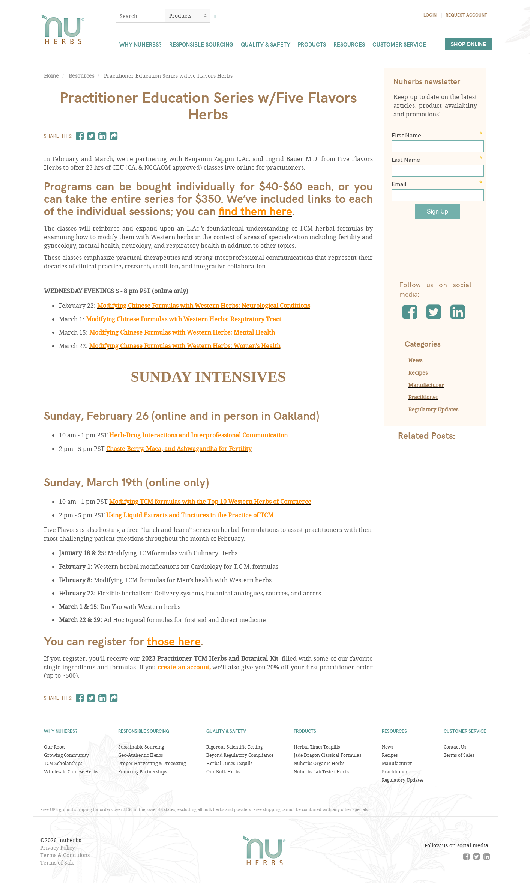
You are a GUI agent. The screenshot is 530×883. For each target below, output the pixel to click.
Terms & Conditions (65, 855)
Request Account (466, 15)
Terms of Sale (57, 862)
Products (312, 44)
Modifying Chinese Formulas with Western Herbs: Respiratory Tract (183, 319)
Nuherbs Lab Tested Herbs (321, 771)
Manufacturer (426, 385)
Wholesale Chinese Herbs (71, 771)
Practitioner (423, 397)
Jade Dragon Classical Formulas (327, 755)
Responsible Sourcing (201, 44)
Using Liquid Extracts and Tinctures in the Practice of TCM (189, 515)
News (415, 360)
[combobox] (140, 15)
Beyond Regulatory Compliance (239, 755)
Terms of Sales (459, 755)
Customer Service (399, 44)
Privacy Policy (57, 847)
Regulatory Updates (433, 409)
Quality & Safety (265, 44)
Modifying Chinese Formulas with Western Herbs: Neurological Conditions (203, 305)
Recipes (418, 372)
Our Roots (54, 747)
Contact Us (455, 747)
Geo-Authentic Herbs (140, 755)
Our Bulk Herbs (223, 771)
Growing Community (66, 755)
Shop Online (468, 44)
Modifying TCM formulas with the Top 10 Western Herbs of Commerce (210, 501)
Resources (349, 44)
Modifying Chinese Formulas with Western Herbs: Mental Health (182, 332)
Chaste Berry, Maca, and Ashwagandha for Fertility (179, 448)
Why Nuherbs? (140, 44)
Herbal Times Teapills (229, 763)
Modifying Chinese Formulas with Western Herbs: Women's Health (185, 346)
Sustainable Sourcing (141, 747)
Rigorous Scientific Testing (234, 747)
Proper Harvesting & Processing (152, 763)
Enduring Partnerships (142, 771)
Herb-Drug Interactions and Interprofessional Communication (198, 435)
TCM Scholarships (63, 763)
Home (51, 75)
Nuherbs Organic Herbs (319, 763)
